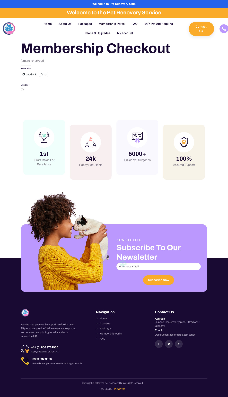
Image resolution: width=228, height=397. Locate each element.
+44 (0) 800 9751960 (44, 347)
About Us (65, 23)
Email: (159, 330)
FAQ (135, 23)
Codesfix (119, 389)
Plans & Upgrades (97, 33)
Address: (160, 318)
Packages (85, 23)
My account (125, 33)
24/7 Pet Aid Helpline (158, 23)
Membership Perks (112, 23)
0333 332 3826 (42, 359)
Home (48, 23)
